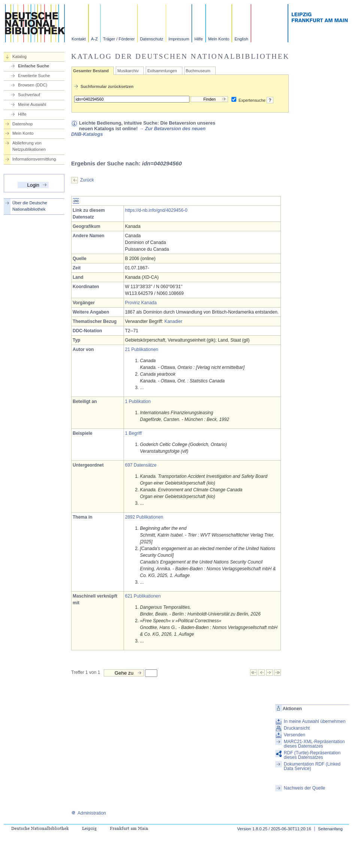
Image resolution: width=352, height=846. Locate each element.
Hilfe (198, 39)
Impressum (179, 39)
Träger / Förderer (119, 39)
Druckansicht (297, 728)
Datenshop (22, 124)
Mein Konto (219, 39)
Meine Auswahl (32, 104)
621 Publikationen (143, 596)
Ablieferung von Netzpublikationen (29, 146)
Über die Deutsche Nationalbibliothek (29, 206)
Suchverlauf (29, 94)
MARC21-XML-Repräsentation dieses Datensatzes (314, 744)
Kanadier (173, 321)
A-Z (94, 39)
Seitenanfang (330, 829)
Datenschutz (151, 39)
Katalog (19, 56)
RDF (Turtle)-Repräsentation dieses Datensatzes (312, 755)
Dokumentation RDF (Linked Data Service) (312, 766)
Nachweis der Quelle (304, 788)
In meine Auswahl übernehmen (315, 721)
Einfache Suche (33, 66)
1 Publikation (138, 401)
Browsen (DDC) (32, 85)
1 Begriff (133, 433)
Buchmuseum (198, 70)
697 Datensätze (141, 465)
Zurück (87, 180)
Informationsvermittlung (34, 159)
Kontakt (79, 39)
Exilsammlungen (162, 70)
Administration (88, 813)
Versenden (294, 734)
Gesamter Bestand (91, 70)
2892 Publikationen (144, 517)
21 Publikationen (141, 349)
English (241, 39)
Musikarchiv (128, 70)
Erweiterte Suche (34, 75)
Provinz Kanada (141, 302)
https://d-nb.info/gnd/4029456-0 (156, 210)
